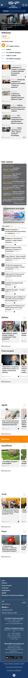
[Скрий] (24, 163)
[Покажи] (24, 439)
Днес (3, 580)
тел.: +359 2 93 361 (14, 621)
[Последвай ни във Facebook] (14, 675)
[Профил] (26, 5)
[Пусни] (3, 45)
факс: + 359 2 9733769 (14, 635)
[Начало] (14, 3)
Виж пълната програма (8, 61)
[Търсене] (24, 11)
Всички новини (19, 203)
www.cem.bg (14, 639)
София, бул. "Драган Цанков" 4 (14, 620)
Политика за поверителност (14, 667)
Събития (5, 588)
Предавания (6, 590)
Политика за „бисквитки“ (14, 670)
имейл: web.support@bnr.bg (14, 623)
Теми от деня (7, 585)
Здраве (4, 593)
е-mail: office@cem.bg (14, 637)
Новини (4, 583)
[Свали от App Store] (10, 657)
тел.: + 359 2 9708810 (14, 633)
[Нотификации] (23, 5)
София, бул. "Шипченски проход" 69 (14, 630)
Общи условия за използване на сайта (14, 663)
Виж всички (6, 346)
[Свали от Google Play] (18, 657)
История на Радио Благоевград (13, 595)
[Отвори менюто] (2, 5)
